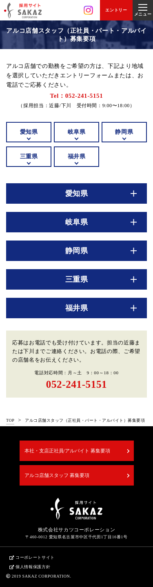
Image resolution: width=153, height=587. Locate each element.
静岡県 (124, 132)
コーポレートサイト (35, 557)
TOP (10, 420)
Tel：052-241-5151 (76, 95)
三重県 (29, 156)
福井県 (77, 156)
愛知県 (29, 132)
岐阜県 (77, 132)
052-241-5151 (76, 384)
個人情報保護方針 (33, 567)
